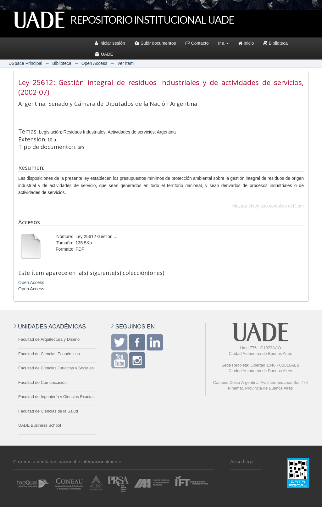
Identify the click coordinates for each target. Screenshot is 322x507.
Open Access (94, 63)
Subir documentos (155, 43)
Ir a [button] (223, 43)
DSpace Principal (25, 63)
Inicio (246, 43)
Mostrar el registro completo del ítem (268, 205)
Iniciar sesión (110, 43)
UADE (104, 54)
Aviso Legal (242, 461)
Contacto (197, 43)
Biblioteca (275, 43)
